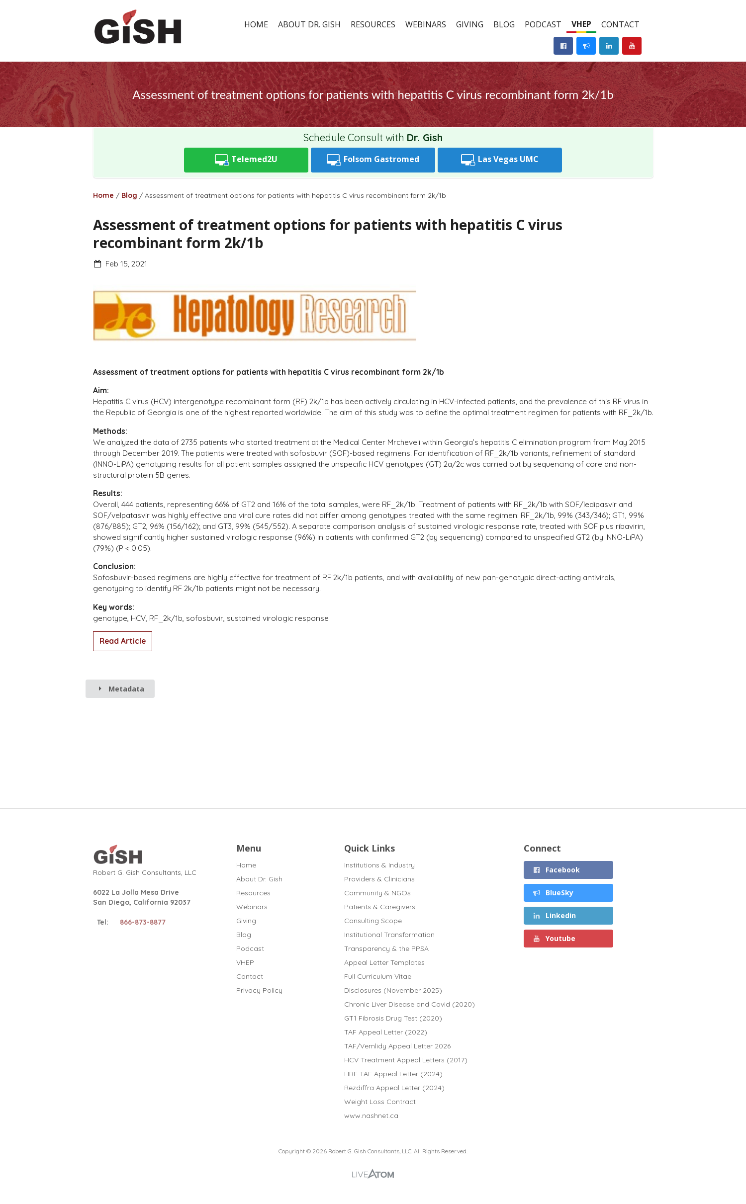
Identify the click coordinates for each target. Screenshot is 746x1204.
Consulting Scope (373, 920)
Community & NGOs (377, 892)
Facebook (556, 869)
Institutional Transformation (389, 934)
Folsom (373, 160)
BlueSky (553, 892)
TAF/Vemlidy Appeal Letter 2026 (397, 1045)
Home (256, 24)
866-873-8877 (143, 922)
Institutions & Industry (379, 865)
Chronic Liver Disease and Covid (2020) (409, 1004)
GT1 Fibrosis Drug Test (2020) (393, 1018)
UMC (500, 160)
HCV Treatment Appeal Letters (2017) (405, 1059)
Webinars (425, 24)
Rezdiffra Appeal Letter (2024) (394, 1087)
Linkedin (554, 915)
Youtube (554, 938)
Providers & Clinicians (379, 878)
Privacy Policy (259, 990)
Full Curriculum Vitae (377, 976)
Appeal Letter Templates (384, 962)
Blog (504, 24)
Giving (469, 24)
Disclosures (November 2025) (393, 990)
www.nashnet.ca (371, 1115)
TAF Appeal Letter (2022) (385, 1032)
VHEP (581, 23)
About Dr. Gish (309, 24)
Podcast (543, 24)
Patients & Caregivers (379, 906)
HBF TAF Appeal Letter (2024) (393, 1073)
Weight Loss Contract (380, 1101)
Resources (373, 24)
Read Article (122, 641)
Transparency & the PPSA (386, 948)
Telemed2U (246, 160)
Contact (620, 24)
